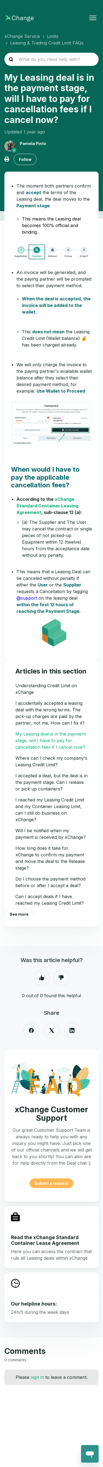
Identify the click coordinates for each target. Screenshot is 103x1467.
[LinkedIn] (72, 1030)
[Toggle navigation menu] (93, 18)
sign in (37, 1377)
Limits (53, 36)
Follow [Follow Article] (25, 159)
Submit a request (52, 1183)
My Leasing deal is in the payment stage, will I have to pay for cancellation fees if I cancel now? (50, 740)
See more (19, 914)
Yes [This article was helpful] (42, 978)
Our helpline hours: (34, 1304)
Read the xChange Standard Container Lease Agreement (45, 1240)
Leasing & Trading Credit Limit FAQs (46, 43)
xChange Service (22, 36)
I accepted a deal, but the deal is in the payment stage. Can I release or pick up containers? (51, 782)
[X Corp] (51, 1030)
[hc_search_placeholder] (51, 59)
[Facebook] (31, 1030)
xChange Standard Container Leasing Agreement (47, 505)
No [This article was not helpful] (61, 978)
